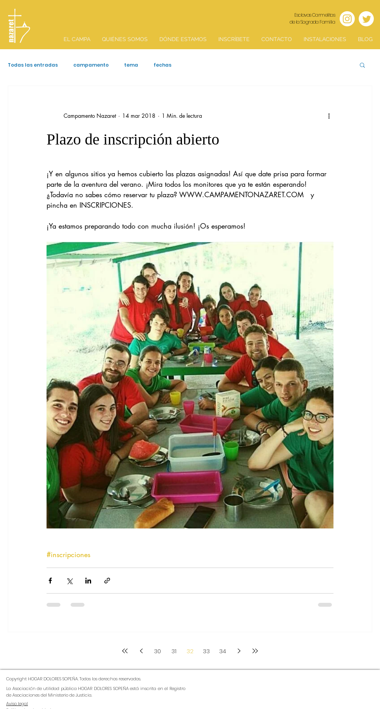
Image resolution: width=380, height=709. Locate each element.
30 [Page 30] (157, 651)
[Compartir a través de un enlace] (107, 580)
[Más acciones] (328, 115)
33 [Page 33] (206, 651)
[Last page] (255, 651)
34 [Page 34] (222, 651)
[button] (362, 66)
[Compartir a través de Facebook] (50, 580)
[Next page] (239, 651)
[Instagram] (347, 18)
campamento (91, 65)
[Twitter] (366, 18)
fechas (162, 65)
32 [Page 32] (190, 651)
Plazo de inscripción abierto (133, 139)
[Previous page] (141, 651)
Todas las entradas (33, 65)
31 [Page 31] (173, 651)
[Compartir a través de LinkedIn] (88, 580)
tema (131, 65)
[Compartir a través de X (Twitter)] (69, 580)
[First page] (125, 651)
